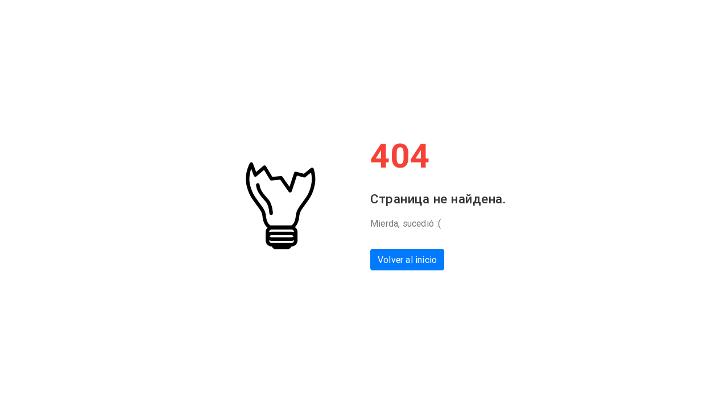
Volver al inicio (407, 259)
